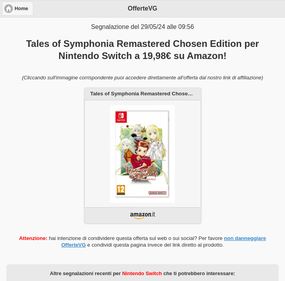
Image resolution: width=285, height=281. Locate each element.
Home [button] (21, 8)
